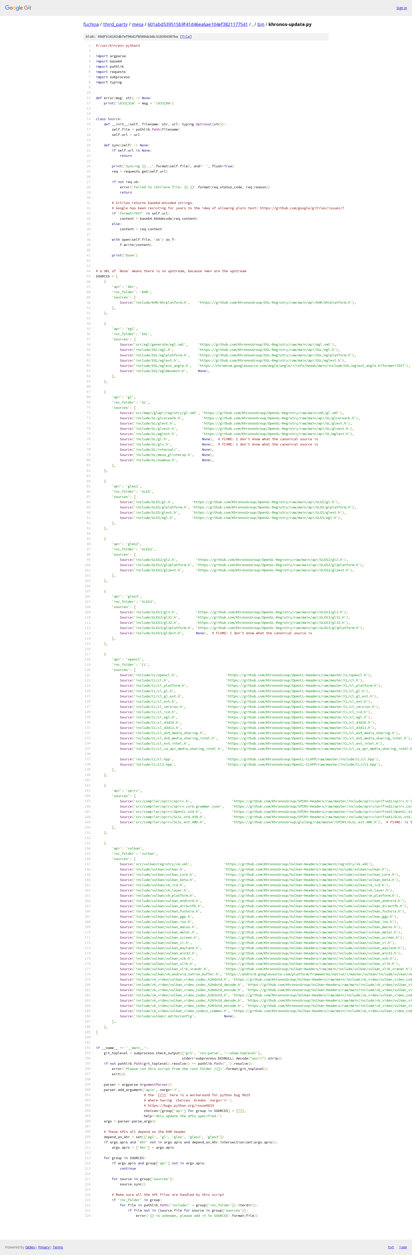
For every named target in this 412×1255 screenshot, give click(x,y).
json (403, 1247)
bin (260, 24)
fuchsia (91, 24)
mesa (137, 24)
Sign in (401, 7)
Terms (58, 1247)
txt (391, 1247)
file (186, 36)
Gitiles (30, 1247)
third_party (115, 24)
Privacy (44, 1247)
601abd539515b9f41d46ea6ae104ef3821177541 (198, 24)
